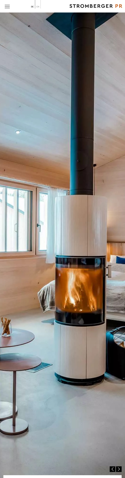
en (38, 6)
